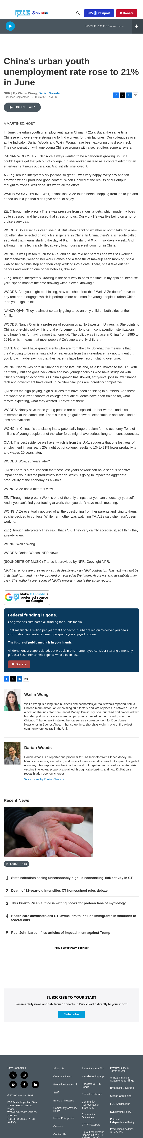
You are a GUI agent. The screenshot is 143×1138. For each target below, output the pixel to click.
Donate (128, 13)
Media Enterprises (63, 1118)
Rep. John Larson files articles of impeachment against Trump (60, 933)
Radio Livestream (92, 1094)
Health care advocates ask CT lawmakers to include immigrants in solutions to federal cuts (73, 918)
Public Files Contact (17, 1119)
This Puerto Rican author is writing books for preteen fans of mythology (68, 903)
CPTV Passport (91, 1124)
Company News (62, 1076)
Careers (58, 1126)
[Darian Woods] (12, 753)
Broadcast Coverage (122, 1088)
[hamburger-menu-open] (9, 13)
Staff (56, 1092)
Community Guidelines (88, 1116)
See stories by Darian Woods (44, 779)
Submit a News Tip (93, 1068)
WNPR (23, 1112)
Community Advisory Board (65, 1109)
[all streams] (137, 26)
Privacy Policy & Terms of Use (119, 1069)
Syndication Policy (120, 1112)
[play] (10, 26)
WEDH (10, 1105)
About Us (58, 1068)
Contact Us (59, 1134)
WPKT (32, 1112)
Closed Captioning (120, 1096)
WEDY (10, 1109)
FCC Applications (120, 1104)
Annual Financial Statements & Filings (122, 1079)
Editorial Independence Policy (122, 1121)
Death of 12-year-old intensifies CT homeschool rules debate (59, 890)
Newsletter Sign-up (93, 1076)
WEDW (28, 1105)
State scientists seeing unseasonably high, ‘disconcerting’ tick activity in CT (72, 878)
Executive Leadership (65, 1084)
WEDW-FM (13, 1112)
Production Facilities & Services (121, 1131)
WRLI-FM (12, 1115)
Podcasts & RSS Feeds (91, 1085)
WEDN (19, 1105)
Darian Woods (49, 93)
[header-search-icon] (78, 13)
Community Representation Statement (90, 1104)
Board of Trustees (63, 1100)
